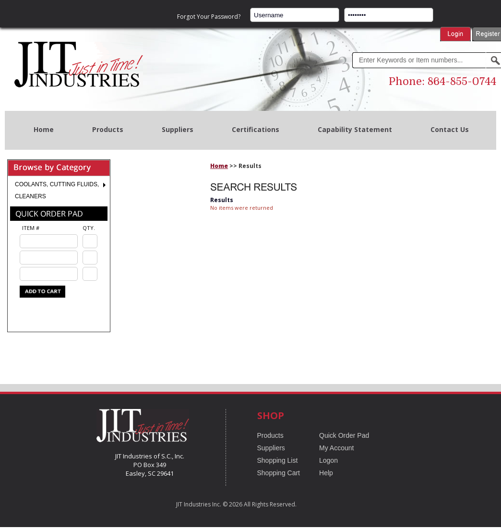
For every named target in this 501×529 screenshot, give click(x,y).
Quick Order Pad (344, 435)
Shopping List (277, 460)
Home (44, 129)
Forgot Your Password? (208, 16)
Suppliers (177, 129)
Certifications (255, 129)
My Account (336, 448)
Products (107, 129)
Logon (328, 460)
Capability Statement (355, 129)
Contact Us (449, 129)
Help (326, 473)
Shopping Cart (278, 473)
